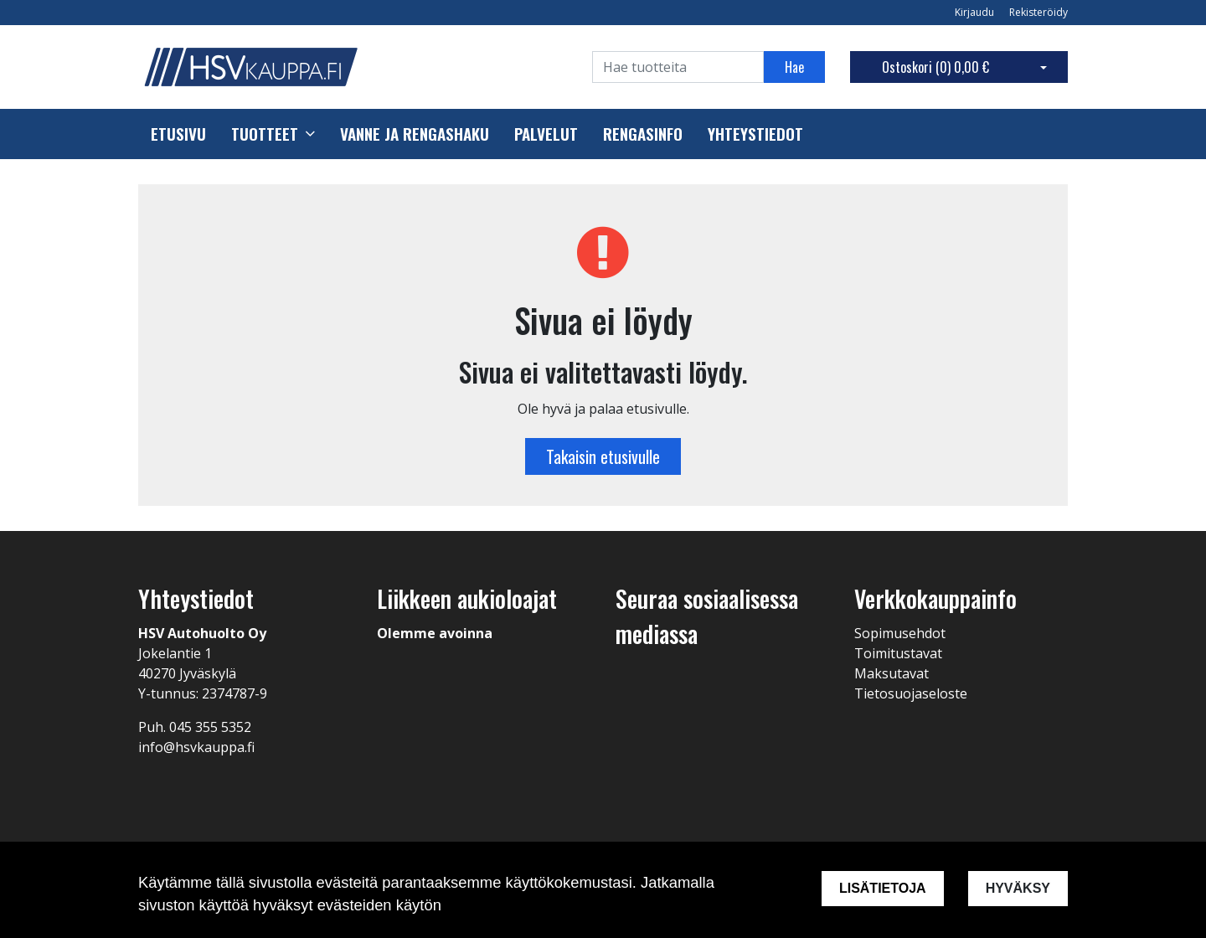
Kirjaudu (976, 12)
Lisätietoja (882, 888)
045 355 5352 (210, 727)
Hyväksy (1018, 888)
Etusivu (178, 134)
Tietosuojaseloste (910, 693)
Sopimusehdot (900, 633)
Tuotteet (264, 134)
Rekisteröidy (1038, 12)
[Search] (678, 67)
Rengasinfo (643, 134)
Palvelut (546, 134)
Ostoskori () (935, 67)
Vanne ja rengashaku (414, 134)
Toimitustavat (898, 653)
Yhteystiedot (755, 134)
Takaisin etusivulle (603, 456)
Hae (794, 67)
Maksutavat (891, 673)
